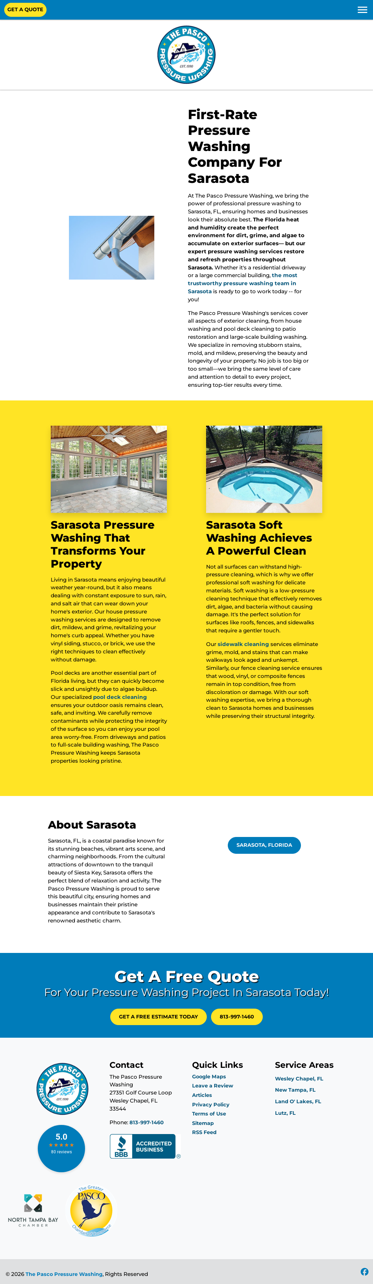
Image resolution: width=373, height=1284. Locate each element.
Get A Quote (25, 9)
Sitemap (203, 1123)
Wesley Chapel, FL (299, 1079)
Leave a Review (212, 1086)
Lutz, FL (285, 1113)
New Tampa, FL (295, 1090)
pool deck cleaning (120, 697)
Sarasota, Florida (264, 845)
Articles (202, 1095)
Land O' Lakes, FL (298, 1101)
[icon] (364, 1272)
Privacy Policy (211, 1104)
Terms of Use (209, 1114)
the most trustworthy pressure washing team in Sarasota (242, 283)
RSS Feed (204, 1132)
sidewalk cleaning (243, 644)
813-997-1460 (237, 1017)
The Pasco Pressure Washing (64, 1274)
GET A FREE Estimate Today (158, 1017)
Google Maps (209, 1076)
